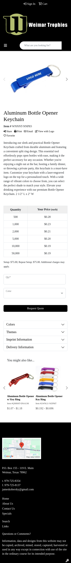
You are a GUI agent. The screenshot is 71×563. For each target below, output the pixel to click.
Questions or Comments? (16, 533)
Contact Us (8, 508)
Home (5, 498)
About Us (7, 503)
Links (5, 526)
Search (6, 521)
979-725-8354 (12, 480)
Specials (7, 513)
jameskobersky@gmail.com (18, 489)
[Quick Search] (41, 45)
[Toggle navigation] (5, 45)
